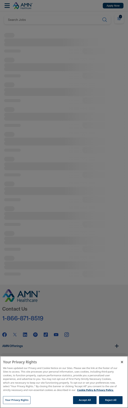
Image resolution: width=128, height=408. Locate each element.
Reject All (111, 400)
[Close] (122, 362)
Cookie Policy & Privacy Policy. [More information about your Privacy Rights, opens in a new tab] (95, 390)
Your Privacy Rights (16, 400)
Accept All (85, 400)
